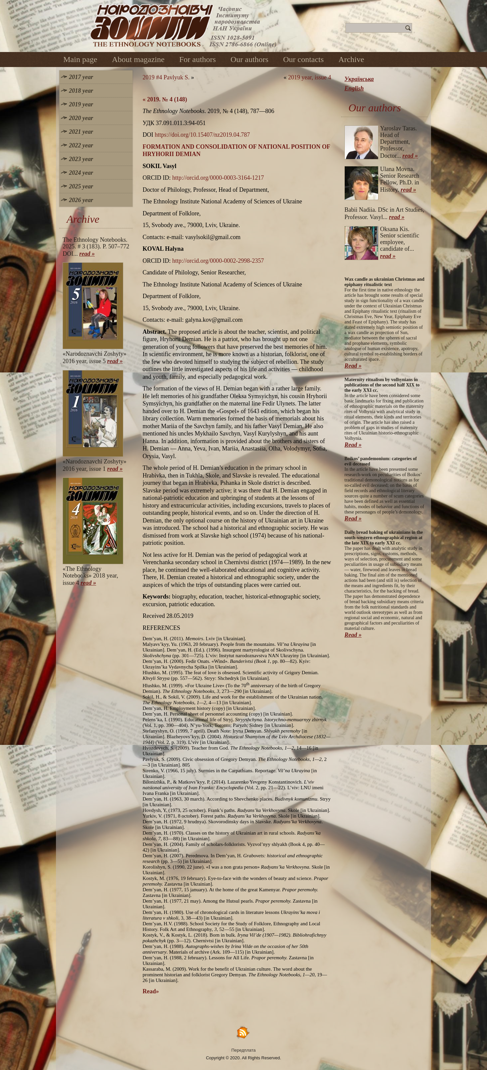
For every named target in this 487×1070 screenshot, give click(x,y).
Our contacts (303, 59)
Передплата (244, 1050)
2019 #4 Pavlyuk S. (166, 77)
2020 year (81, 118)
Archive (351, 59)
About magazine (138, 59)
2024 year (81, 172)
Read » (353, 365)
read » (87, 253)
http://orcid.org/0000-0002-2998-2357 (218, 260)
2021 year (81, 131)
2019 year (81, 104)
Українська (359, 79)
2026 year (81, 200)
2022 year (81, 145)
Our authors (249, 59)
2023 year (81, 159)
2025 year (81, 186)
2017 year (81, 77)
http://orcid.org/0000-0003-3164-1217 (218, 177)
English (354, 88)
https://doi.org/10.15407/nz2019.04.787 (202, 134)
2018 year (81, 90)
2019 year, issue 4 (309, 77)
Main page (80, 59)
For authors (197, 59)
